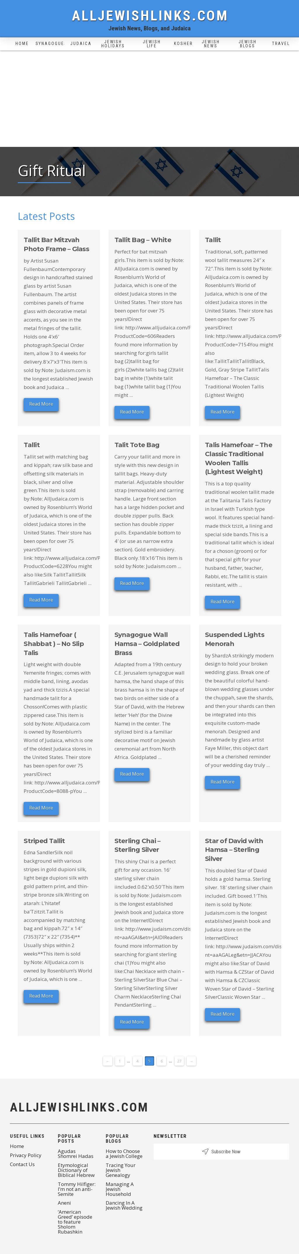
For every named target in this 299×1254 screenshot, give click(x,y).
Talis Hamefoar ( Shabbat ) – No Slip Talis (54, 644)
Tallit (213, 240)
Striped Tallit (44, 841)
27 (179, 1061)
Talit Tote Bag (136, 445)
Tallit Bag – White (142, 240)
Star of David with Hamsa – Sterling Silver (234, 850)
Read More (41, 404)
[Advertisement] (149, 103)
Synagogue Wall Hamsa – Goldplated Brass (147, 644)
